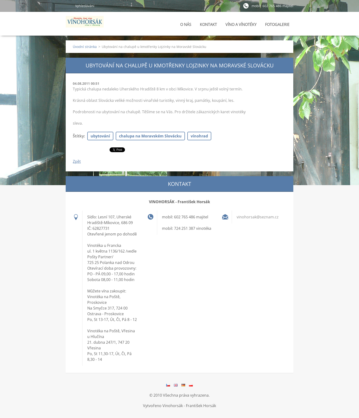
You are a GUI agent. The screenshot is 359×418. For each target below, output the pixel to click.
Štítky (78, 136)
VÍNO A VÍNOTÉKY (241, 26)
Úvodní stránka (85, 46)
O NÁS (185, 24)
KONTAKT (208, 24)
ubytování (100, 136)
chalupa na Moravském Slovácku (150, 136)
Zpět (77, 161)
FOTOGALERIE (277, 26)
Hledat (68, 5)
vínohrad (199, 136)
